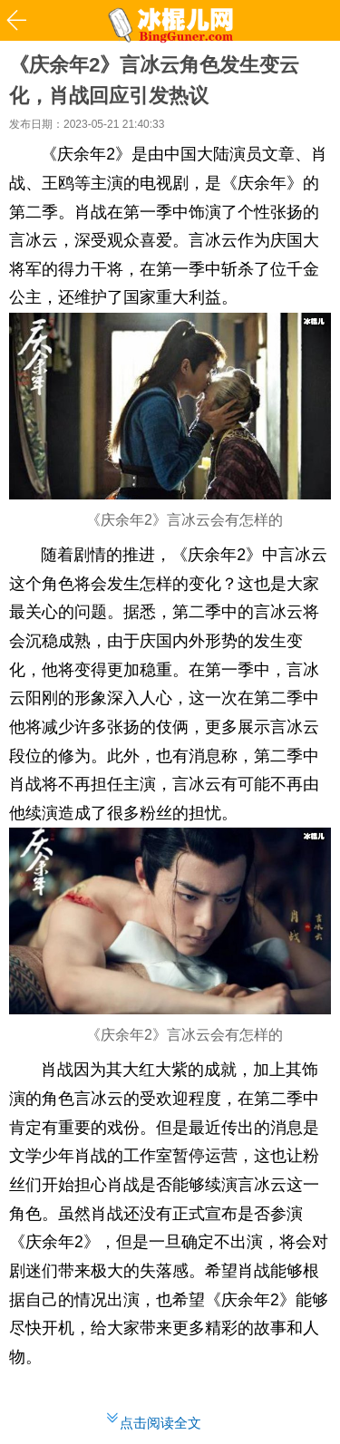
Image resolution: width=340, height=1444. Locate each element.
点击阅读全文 (160, 1422)
